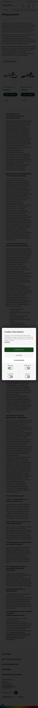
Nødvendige (10, 367)
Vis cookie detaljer (19, 360)
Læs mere (7, 342)
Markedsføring (27, 367)
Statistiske (27, 375)
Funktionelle (10, 375)
